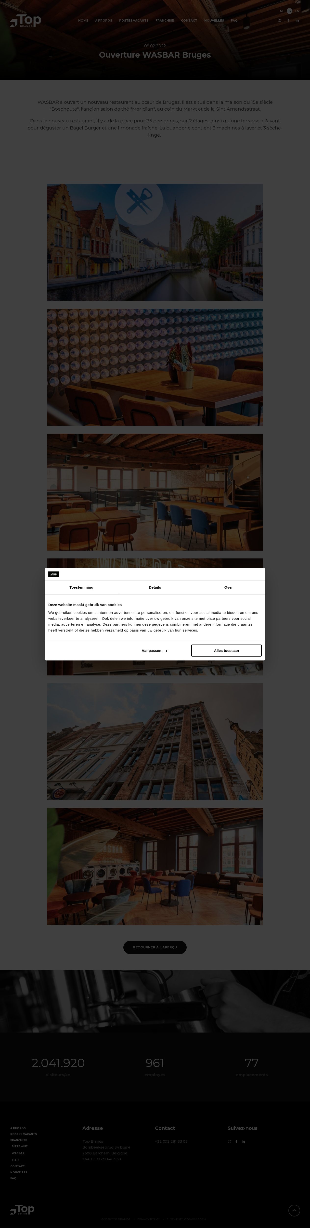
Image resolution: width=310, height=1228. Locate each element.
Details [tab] (155, 587)
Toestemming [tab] (81, 587)
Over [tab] (228, 587)
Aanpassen (154, 650)
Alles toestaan (226, 650)
